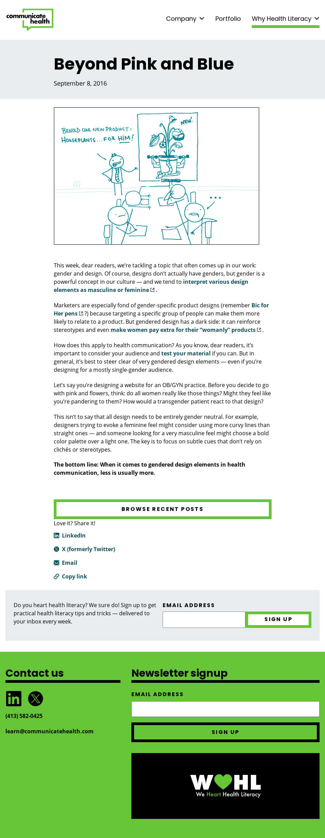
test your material (186, 353)
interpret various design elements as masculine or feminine (151, 286)
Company (181, 18)
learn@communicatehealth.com (49, 731)
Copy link (74, 576)
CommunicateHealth (29, 19)
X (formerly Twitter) (88, 549)
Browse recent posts (162, 509)
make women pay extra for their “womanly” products (186, 330)
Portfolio (228, 18)
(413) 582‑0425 (24, 716)
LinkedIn (74, 535)
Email (69, 563)
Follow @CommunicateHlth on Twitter (35, 698)
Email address (189, 605)
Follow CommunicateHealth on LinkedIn (13, 698)
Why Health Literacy (281, 18)
